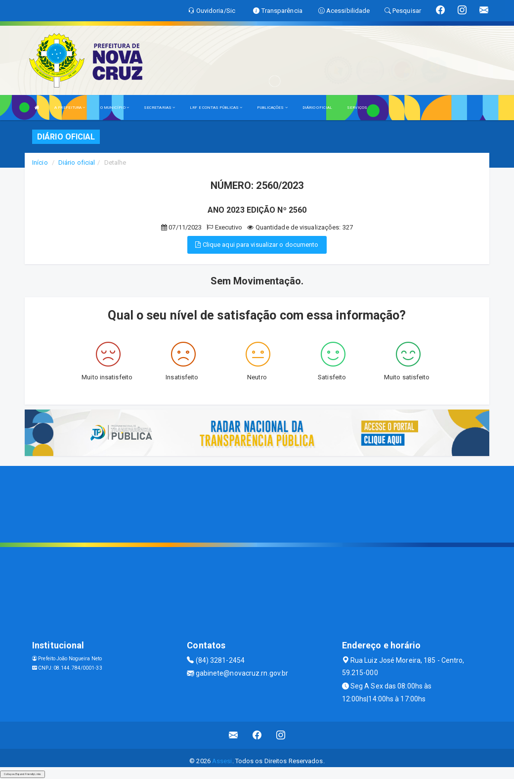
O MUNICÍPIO (114, 107)
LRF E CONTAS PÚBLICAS (216, 107)
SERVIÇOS (357, 107)
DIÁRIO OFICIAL (317, 107)
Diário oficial (76, 162)
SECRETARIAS (159, 107)
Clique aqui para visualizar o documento (256, 244)
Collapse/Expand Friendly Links (22, 774)
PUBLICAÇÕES (272, 107)
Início (40, 162)
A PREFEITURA (69, 107)
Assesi (222, 761)
